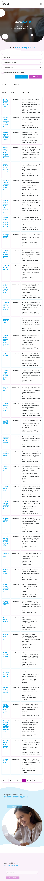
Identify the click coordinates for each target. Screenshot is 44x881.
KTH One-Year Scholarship (5, 572)
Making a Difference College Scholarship (6, 167)
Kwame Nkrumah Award (6, 554)
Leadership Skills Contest (6, 453)
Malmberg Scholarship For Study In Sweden (6, 136)
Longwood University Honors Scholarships (6, 306)
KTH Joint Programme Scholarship (6, 588)
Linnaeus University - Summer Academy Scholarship (6, 340)
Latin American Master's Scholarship (6, 505)
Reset (35, 76)
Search (22, 76)
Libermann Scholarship (5, 388)
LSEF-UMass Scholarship (6, 267)
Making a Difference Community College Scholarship (6, 152)
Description (25, 92)
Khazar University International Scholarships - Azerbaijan (6, 726)
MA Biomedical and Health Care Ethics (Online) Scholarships (6, 206)
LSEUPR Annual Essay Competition (5, 254)
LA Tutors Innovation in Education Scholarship (5, 541)
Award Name (4, 91)
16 (34, 780)
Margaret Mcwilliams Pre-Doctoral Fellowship (6, 122)
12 (20, 780)
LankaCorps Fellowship (6, 520)
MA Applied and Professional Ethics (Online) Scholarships (5, 223)
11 (17, 780)
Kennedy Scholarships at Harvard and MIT (5, 744)
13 (24, 780)
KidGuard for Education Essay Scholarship (6, 708)
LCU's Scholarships (6, 468)
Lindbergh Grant (6, 354)
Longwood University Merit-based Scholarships (6, 288)
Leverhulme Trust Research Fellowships (5, 407)
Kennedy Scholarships (5, 760)
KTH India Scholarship (5, 603)
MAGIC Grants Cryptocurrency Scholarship (6, 185)
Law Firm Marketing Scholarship (5, 489)
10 (13, 780)
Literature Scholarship (6, 320)
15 (30, 780)
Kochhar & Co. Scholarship (5, 637)
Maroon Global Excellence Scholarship (5, 103)
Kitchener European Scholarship (5, 690)
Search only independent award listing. (14, 72)
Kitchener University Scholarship (6, 673)
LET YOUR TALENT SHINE (5, 422)
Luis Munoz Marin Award (6, 236)
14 (27, 780)
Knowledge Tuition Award (6, 654)
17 (37, 780)
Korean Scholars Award (5, 619)
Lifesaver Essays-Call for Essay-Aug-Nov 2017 (6, 375)
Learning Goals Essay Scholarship (6, 439)
